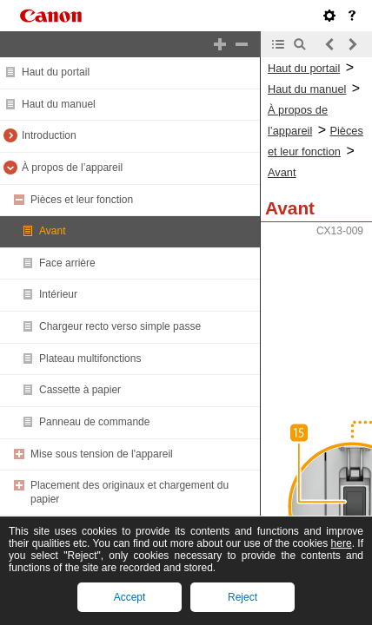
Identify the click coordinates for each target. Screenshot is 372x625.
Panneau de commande (94, 422)
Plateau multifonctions (90, 358)
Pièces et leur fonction (81, 200)
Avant (52, 231)
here (341, 543)
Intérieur (58, 294)
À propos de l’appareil (72, 167)
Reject (242, 597)
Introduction (49, 135)
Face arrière (67, 263)
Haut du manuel (59, 104)
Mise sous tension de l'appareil (101, 454)
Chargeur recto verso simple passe (120, 326)
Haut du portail (56, 72)
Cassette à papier (80, 390)
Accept (130, 597)
